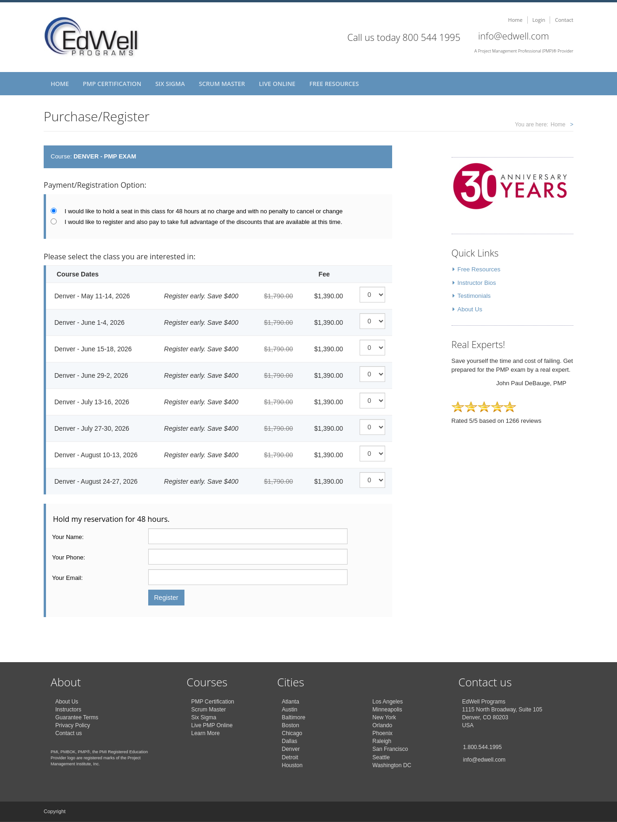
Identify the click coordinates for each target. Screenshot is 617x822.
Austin (289, 709)
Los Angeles (388, 701)
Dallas (289, 741)
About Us (470, 309)
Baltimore (294, 717)
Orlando (383, 725)
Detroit (290, 757)
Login (538, 19)
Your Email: (67, 577)
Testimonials (474, 295)
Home (515, 19)
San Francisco (390, 749)
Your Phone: (68, 557)
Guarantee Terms (76, 717)
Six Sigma (170, 83)
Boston (290, 725)
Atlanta (290, 701)
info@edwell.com (513, 36)
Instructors (68, 709)
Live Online (277, 83)
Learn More (205, 733)
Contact (564, 19)
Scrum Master (222, 83)
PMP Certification (112, 83)
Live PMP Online (212, 725)
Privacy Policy (72, 725)
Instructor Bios (477, 282)
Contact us (68, 733)
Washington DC (392, 765)
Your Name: (68, 536)
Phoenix (383, 733)
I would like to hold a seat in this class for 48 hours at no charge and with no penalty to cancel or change (203, 211)
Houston (292, 765)
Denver (291, 749)
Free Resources (334, 83)
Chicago (292, 733)
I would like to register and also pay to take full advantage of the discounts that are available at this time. (203, 221)
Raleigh (382, 741)
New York (384, 717)
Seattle (381, 757)
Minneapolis (387, 709)
